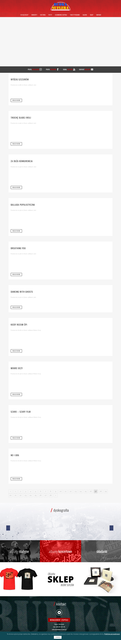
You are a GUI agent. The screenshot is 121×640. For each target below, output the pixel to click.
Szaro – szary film (21, 411)
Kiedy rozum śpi (19, 324)
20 (10, 495)
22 (20, 495)
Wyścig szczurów (20, 79)
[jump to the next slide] (111, 528)
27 (46, 495)
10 (61, 491)
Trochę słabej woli (21, 117)
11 (65, 491)
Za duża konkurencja (22, 161)
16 (91, 491)
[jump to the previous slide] (8, 528)
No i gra (15, 455)
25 (35, 495)
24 (30, 495)
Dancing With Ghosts (22, 291)
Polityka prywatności (112, 634)
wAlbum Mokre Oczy (34, 330)
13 (75, 491)
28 (51, 495)
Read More (16, 100)
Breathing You (18, 248)
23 (25, 495)
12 (70, 491)
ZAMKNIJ (57, 637)
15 (85, 491)
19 (106, 491)
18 (101, 491)
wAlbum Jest (32, 85)
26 (40, 495)
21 (15, 495)
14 (81, 491)
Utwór (25, 85)
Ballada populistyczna (23, 204)
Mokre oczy (17, 368)
